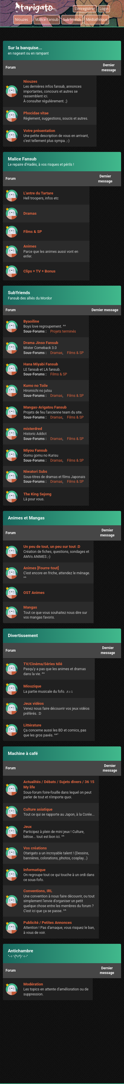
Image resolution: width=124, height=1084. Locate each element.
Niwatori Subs (35, 471)
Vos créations (35, 848)
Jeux (27, 826)
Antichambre (20, 950)
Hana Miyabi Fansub (40, 364)
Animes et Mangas (26, 518)
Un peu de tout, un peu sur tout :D (51, 546)
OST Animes (33, 592)
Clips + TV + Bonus (39, 271)
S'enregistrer (84, 8)
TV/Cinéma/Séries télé (42, 664)
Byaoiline (31, 321)
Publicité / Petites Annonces (47, 922)
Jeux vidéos (33, 703)
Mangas (30, 607)
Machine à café (23, 753)
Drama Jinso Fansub (40, 343)
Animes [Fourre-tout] (41, 568)
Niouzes (23, 19)
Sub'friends (19, 292)
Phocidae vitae (36, 113)
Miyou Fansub (35, 450)
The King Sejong (37, 494)
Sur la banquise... (25, 47)
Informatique (34, 870)
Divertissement (23, 635)
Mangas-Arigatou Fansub (45, 407)
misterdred (32, 428)
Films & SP (32, 231)
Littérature (32, 725)
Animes (29, 246)
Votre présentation (39, 130)
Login (104, 8)
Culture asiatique (37, 809)
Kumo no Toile (35, 385)
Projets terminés (63, 331)
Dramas (30, 213)
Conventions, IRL (37, 891)
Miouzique (32, 686)
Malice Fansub (22, 159)
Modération (33, 984)
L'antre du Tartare (38, 193)
